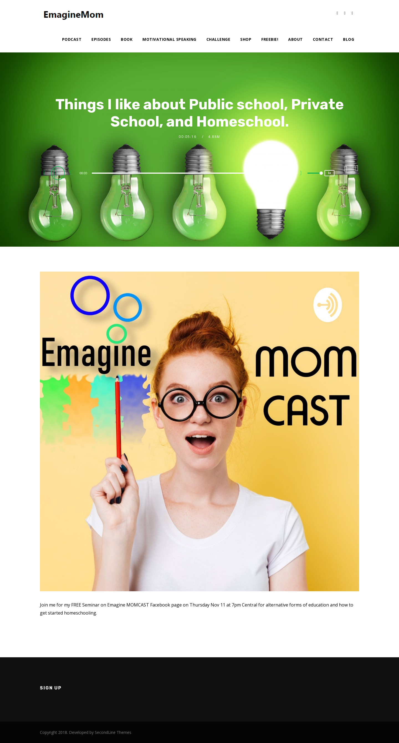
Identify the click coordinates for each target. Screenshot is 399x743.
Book (126, 39)
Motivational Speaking (169, 39)
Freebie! (269, 39)
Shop (245, 39)
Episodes (101, 39)
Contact (323, 39)
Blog (348, 39)
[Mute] (303, 173)
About (295, 39)
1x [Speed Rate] (329, 173)
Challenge (218, 39)
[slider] (187, 173)
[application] (188, 172)
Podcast (72, 39)
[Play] (58, 172)
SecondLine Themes (113, 732)
